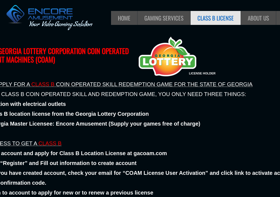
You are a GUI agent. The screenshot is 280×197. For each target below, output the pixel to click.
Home (124, 18)
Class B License (215, 18)
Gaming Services (163, 18)
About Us (258, 18)
